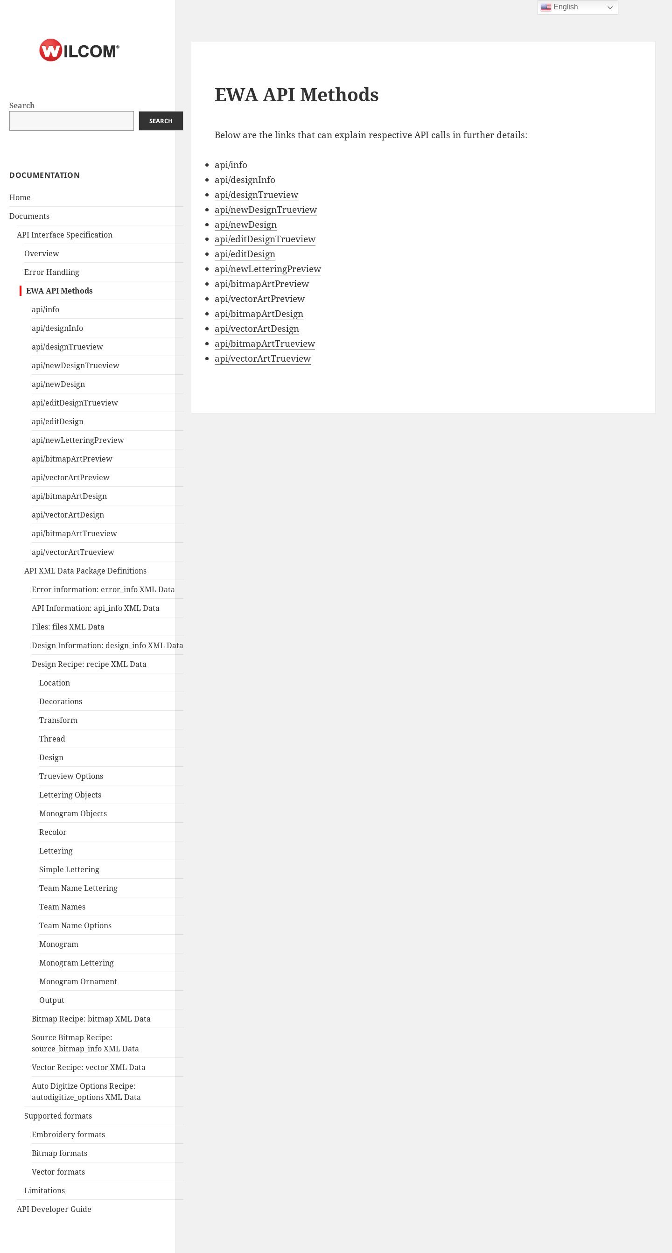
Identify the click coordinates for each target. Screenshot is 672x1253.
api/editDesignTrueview (75, 403)
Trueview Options (71, 776)
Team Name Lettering (78, 888)
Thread (52, 739)
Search (22, 105)
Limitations (44, 1190)
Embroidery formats (68, 1134)
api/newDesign (58, 384)
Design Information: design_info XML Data (107, 645)
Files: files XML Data (68, 627)
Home (20, 197)
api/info (45, 309)
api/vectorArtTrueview (73, 552)
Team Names (62, 907)
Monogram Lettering (76, 963)
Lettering (56, 851)
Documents (29, 216)
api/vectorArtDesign (68, 515)
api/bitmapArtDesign (69, 496)
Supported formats (58, 1116)
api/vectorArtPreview (71, 477)
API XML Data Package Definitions (85, 571)
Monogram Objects (73, 813)
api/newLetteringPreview (78, 440)
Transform (58, 720)
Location (54, 683)
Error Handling (51, 272)
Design (51, 757)
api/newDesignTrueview (75, 365)
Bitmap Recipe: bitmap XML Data (91, 1019)
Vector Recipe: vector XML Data (89, 1067)
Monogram (58, 944)
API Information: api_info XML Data (96, 608)
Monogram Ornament (78, 981)
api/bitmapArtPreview (72, 459)
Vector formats (58, 1172)
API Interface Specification (64, 235)
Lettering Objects (70, 795)
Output (51, 1000)
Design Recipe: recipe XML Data (89, 664)
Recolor (53, 832)
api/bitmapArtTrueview (74, 533)
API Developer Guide (54, 1209)
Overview (41, 253)
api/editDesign (58, 421)
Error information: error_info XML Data (103, 589)
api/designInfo (57, 328)
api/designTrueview (67, 347)
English (559, 7)
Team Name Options (75, 925)
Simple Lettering (69, 869)
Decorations (60, 701)
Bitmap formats (59, 1153)
